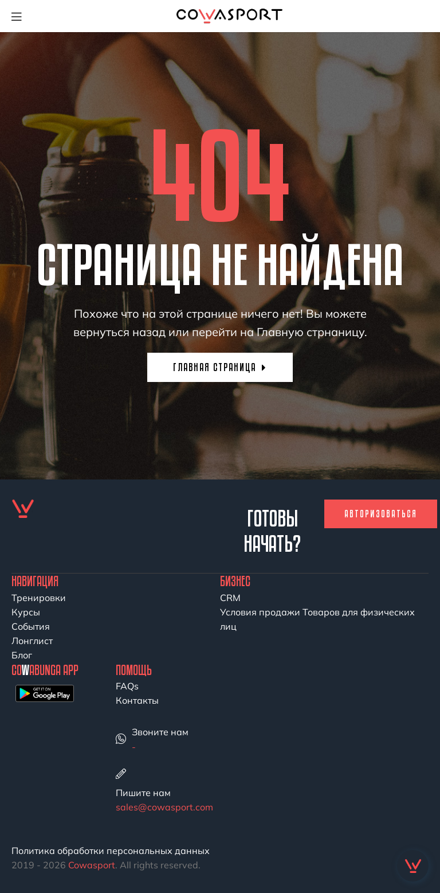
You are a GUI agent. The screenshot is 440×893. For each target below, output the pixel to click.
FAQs (127, 686)
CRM (230, 597)
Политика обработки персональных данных (110, 850)
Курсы (25, 612)
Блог (21, 655)
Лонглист (32, 640)
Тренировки (38, 597)
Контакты (137, 700)
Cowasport (91, 865)
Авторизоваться (380, 513)
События (30, 626)
